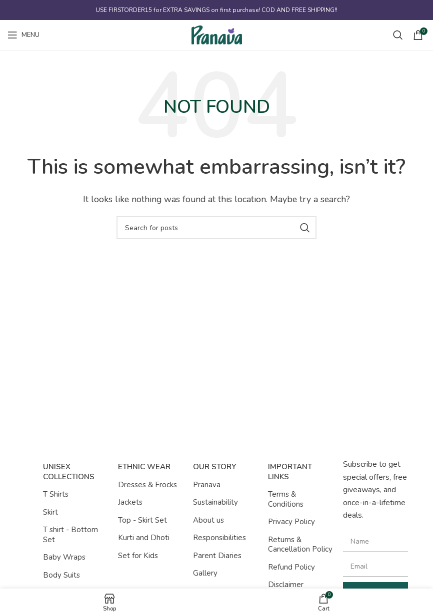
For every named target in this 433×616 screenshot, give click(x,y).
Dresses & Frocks (147, 485)
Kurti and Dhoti (144, 538)
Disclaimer (286, 585)
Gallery (205, 573)
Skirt (50, 512)
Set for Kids (138, 556)
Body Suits (61, 575)
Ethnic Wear (144, 467)
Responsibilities (219, 538)
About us (208, 520)
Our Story (214, 467)
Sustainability (215, 502)
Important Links (290, 472)
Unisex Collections (68, 472)
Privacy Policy (291, 522)
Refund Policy (291, 567)
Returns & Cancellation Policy (300, 545)
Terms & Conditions (286, 499)
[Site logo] (217, 34)
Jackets (130, 502)
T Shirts (55, 494)
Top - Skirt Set (142, 520)
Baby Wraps (64, 557)
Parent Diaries (217, 556)
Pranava (206, 485)
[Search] (398, 35)
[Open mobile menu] (23, 35)
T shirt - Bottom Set (70, 535)
